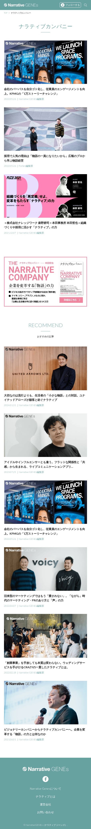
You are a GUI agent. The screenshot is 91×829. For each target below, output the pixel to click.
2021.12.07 (10, 232)
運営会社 (45, 804)
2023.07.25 (10, 472)
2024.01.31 (10, 405)
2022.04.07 (10, 605)
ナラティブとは (45, 796)
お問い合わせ (45, 812)
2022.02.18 (10, 672)
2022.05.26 (10, 98)
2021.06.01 (10, 739)
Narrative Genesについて (45, 788)
